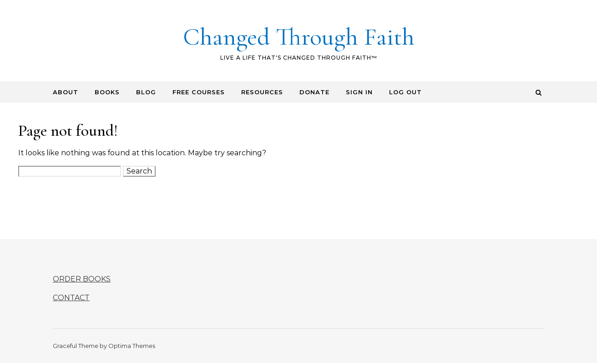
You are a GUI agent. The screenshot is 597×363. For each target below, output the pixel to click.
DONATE (314, 92)
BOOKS (107, 92)
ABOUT (65, 92)
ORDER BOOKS (82, 279)
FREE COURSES (198, 92)
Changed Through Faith (299, 36)
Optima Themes (131, 345)
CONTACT (71, 297)
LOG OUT (405, 92)
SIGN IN (359, 92)
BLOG (146, 92)
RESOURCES (262, 92)
